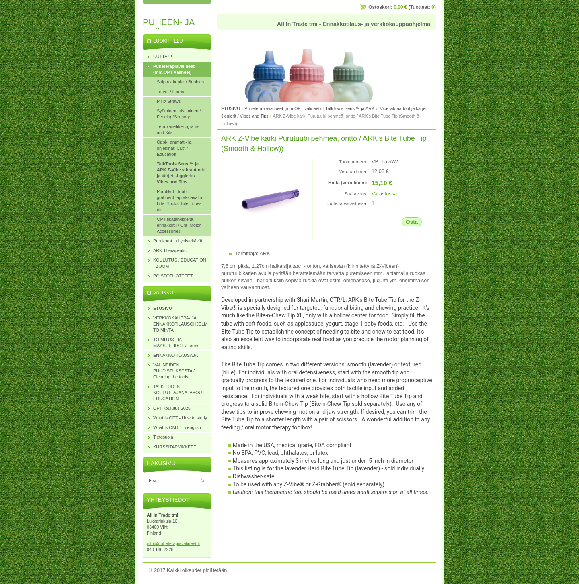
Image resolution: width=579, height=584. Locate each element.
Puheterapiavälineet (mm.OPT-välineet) (282, 108)
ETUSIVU (230, 108)
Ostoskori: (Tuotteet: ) (402, 7)
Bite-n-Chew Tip (288, 404)
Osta (412, 222)
